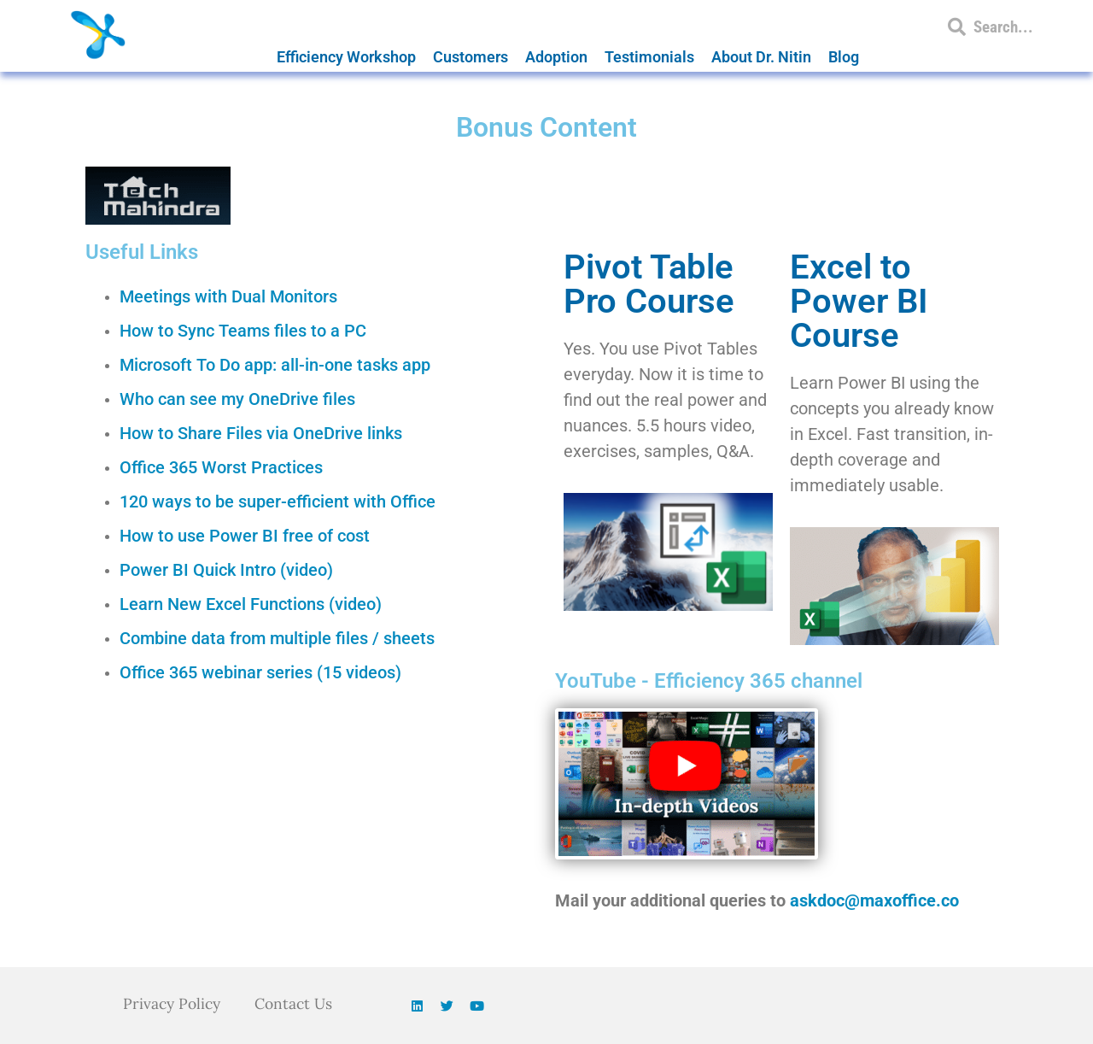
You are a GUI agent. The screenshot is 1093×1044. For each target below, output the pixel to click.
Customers (470, 57)
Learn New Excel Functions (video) (251, 604)
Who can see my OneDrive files (237, 399)
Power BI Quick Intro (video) (226, 570)
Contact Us (295, 1003)
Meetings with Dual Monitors (228, 296)
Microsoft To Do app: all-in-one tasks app (275, 365)
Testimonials (649, 57)
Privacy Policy (170, 1003)
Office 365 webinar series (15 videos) (260, 672)
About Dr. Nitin (761, 57)
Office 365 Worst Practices (221, 467)
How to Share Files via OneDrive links (261, 433)
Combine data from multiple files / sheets (277, 638)
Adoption (556, 57)
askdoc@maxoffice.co (874, 900)
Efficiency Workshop (346, 57)
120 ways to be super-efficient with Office (277, 501)
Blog (843, 57)
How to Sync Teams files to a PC (243, 330)
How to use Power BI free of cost (245, 535)
